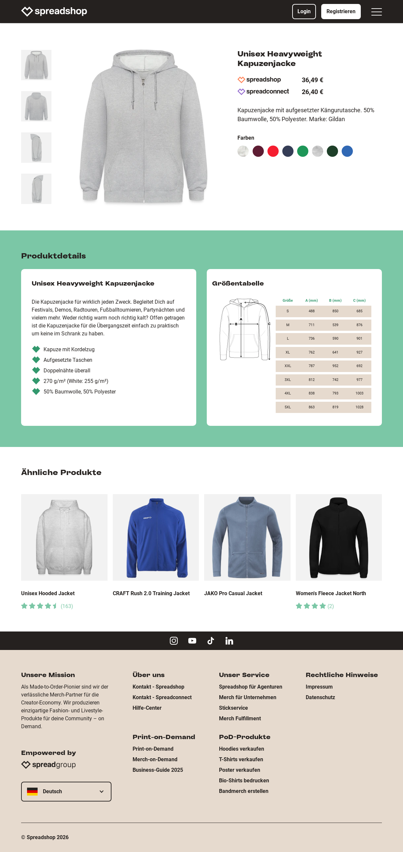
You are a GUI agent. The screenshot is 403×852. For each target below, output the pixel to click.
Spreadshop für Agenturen (250, 687)
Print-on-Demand (153, 749)
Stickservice (233, 708)
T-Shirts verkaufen (241, 759)
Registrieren (341, 11)
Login (304, 11)
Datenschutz (320, 697)
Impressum (319, 687)
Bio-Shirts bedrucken (244, 780)
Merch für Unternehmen (247, 697)
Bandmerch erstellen (243, 791)
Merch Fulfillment (240, 718)
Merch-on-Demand (155, 759)
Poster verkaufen (239, 770)
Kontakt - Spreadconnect (162, 697)
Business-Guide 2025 (158, 770)
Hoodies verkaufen (241, 749)
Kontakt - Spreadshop (158, 687)
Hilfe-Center (147, 708)
